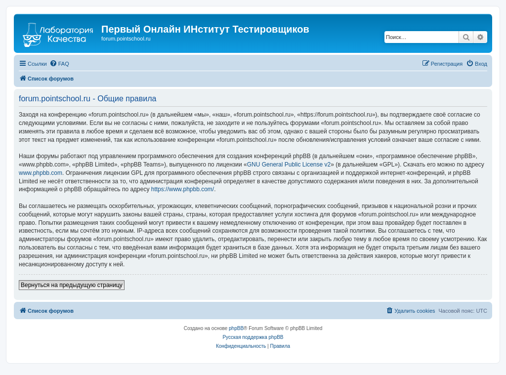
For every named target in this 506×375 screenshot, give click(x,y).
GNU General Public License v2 (289, 164)
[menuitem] (59, 64)
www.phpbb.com (40, 172)
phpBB (236, 328)
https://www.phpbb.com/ (182, 189)
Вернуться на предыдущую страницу (72, 285)
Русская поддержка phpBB (252, 337)
